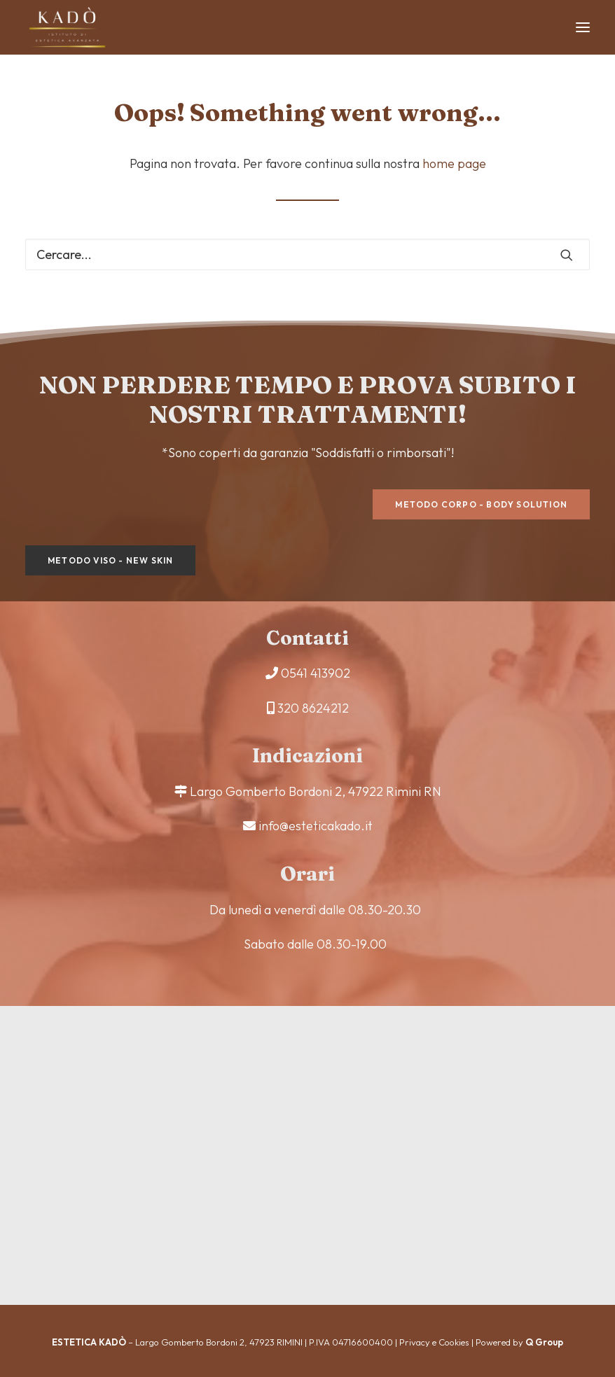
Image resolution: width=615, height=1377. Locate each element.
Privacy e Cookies (434, 1342)
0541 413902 (315, 673)
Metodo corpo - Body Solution (481, 504)
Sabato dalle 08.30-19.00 (315, 944)
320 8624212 (313, 708)
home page (454, 163)
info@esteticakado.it (315, 826)
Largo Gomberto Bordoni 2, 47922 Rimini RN (315, 791)
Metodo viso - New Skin (110, 560)
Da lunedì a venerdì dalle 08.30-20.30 (315, 910)
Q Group (544, 1342)
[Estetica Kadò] (67, 27)
